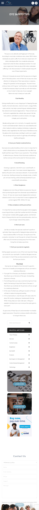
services (11, 339)
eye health (12, 351)
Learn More (19, 384)
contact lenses (13, 343)
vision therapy (13, 334)
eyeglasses (12, 347)
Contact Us (19, 406)
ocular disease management (16, 363)
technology (12, 367)
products (11, 355)
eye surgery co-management (17, 359)
